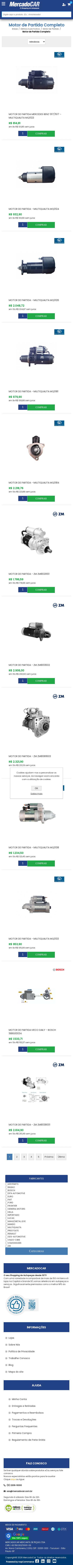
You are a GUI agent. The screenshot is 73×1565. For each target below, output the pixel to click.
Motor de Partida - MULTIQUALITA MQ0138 (34, 847)
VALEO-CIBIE (14, 1239)
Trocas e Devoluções (24, 1419)
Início (15, 29)
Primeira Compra (22, 1433)
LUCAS (11, 1218)
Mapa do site (16, 1371)
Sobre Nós (14, 1344)
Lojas (11, 1338)
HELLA (10, 1211)
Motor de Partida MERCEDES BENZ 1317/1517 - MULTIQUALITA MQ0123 (35, 116)
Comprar (41, 133)
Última (61, 1156)
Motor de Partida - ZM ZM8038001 (29, 1124)
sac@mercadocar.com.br (18, 1491)
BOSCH (11, 1190)
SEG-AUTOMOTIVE (16, 1236)
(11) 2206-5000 (13, 1485)
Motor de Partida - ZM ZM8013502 (29, 665)
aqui (13, 1479)
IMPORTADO (13, 1215)
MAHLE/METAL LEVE (17, 1221)
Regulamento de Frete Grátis (28, 1440)
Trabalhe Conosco (19, 1358)
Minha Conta (19, 1399)
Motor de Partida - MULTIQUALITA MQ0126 (34, 300)
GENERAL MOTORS (16, 1208)
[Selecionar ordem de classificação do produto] (36, 42)
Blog (11, 1365)
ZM (9, 1245)
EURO (10, 1196)
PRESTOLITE (13, 1230)
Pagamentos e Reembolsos (28, 1412)
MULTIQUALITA (14, 1227)
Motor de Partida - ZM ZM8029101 (29, 574)
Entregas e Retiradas (24, 1406)
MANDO (11, 1224)
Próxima (49, 1156)
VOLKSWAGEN (14, 1242)
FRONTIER (12, 1205)
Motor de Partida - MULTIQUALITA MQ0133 (34, 938)
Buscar (68, 14)
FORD (10, 1202)
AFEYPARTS (13, 1184)
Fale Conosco (36, 1463)
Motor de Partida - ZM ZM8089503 (30, 756)
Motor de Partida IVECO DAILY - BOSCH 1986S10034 (32, 1031)
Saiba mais (36, 793)
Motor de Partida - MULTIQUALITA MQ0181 (33, 391)
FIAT (10, 1199)
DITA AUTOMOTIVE (16, 1193)
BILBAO (11, 1187)
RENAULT (12, 1233)
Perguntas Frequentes (24, 1426)
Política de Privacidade (22, 1351)
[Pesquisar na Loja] (36, 14)
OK (36, 788)
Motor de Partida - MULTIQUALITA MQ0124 (34, 209)
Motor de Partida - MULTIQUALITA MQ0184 (34, 482)
